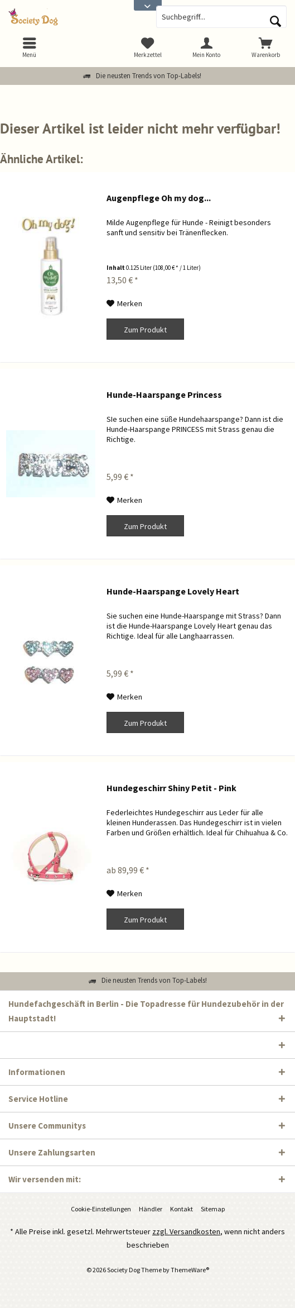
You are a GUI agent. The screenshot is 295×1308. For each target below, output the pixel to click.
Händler (150, 1209)
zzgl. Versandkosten (186, 1231)
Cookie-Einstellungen (101, 1209)
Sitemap (213, 1209)
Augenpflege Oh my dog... (159, 197)
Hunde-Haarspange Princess (164, 394)
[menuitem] (265, 47)
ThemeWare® (190, 1270)
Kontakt (181, 1209)
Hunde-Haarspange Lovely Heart (173, 591)
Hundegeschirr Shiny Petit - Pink (171, 787)
